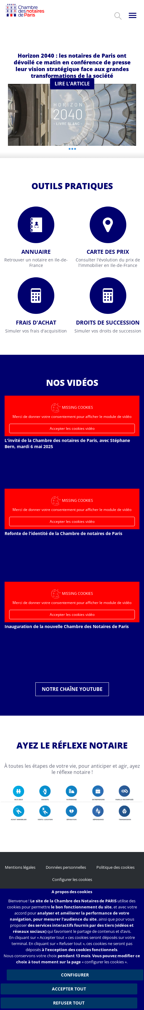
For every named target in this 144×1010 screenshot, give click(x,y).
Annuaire (36, 251)
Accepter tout (69, 989)
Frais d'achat (36, 322)
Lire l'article (72, 83)
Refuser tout (69, 1003)
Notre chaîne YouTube (72, 689)
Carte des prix (108, 251)
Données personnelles (66, 867)
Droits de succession (108, 322)
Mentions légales (20, 867)
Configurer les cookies (72, 879)
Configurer (75, 975)
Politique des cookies (115, 867)
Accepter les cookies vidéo (72, 428)
